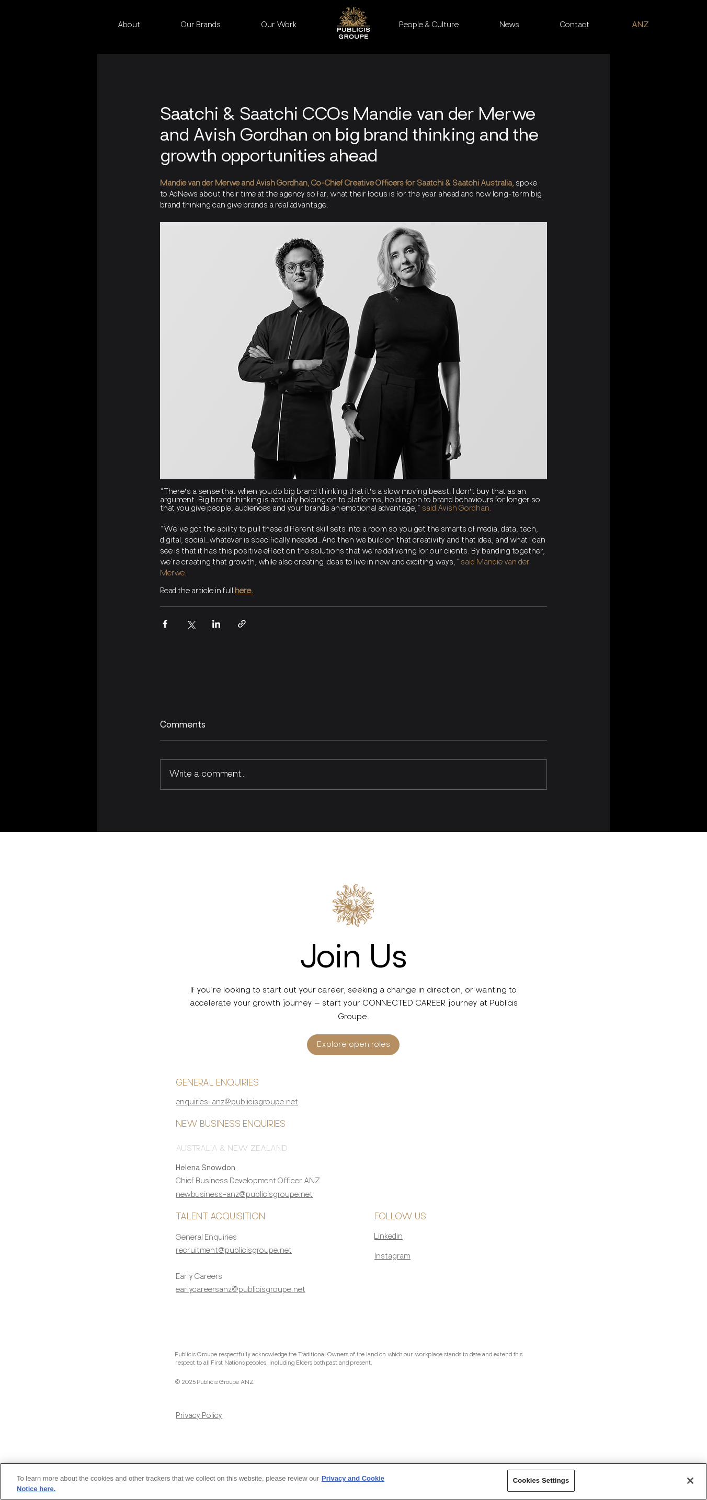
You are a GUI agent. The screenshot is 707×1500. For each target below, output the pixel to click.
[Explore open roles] (353, 1044)
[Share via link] (242, 624)
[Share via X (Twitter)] (191, 624)
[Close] (690, 1485)
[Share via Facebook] (165, 624)
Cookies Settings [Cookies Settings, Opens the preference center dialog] (541, 1486)
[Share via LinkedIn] (216, 624)
